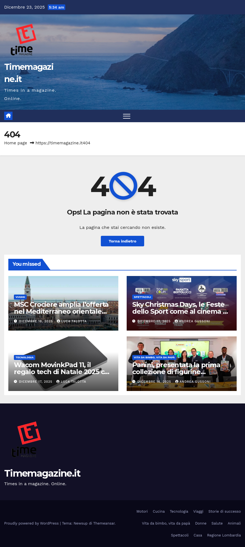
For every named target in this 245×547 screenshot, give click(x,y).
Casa (198, 535)
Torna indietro (122, 241)
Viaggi (20, 296)
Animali (234, 523)
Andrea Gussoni (192, 321)
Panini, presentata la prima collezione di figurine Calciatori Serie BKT (176, 372)
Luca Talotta (72, 321)
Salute (217, 523)
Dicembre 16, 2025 (155, 382)
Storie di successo (224, 511)
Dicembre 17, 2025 (155, 321)
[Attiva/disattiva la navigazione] (127, 116)
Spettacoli (142, 296)
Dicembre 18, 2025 (36, 321)
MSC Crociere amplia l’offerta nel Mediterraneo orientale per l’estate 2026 (61, 311)
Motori (142, 511)
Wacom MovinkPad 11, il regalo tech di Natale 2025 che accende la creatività (63, 372)
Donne (200, 523)
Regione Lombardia (224, 535)
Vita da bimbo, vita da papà (154, 357)
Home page (15, 142)
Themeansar (104, 523)
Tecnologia (25, 357)
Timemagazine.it (42, 473)
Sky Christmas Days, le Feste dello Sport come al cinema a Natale (179, 311)
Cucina (159, 511)
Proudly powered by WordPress (32, 523)
